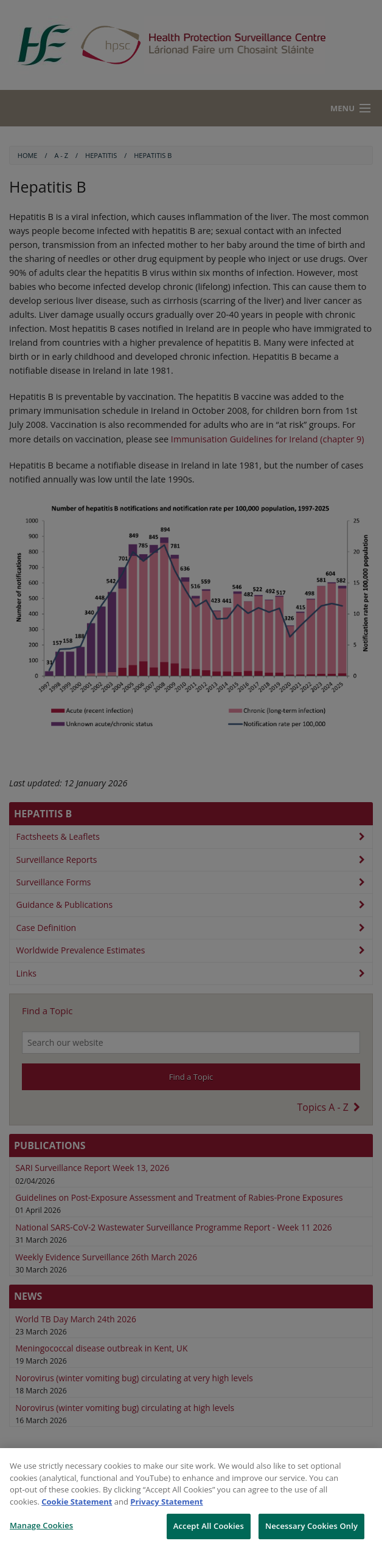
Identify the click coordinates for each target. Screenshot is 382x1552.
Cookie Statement (76, 1501)
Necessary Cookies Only (311, 1525)
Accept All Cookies (208, 1525)
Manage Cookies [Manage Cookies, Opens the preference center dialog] (41, 1525)
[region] (191, 1500)
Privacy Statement (166, 1501)
